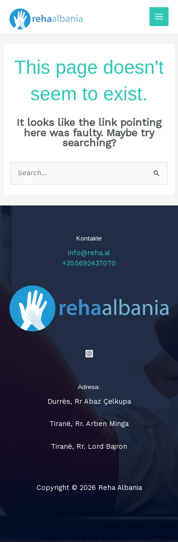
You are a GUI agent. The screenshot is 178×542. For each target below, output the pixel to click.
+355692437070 (89, 263)
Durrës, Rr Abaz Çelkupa (89, 401)
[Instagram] (89, 353)
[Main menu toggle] (159, 16)
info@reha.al (89, 253)
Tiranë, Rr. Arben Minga (89, 423)
